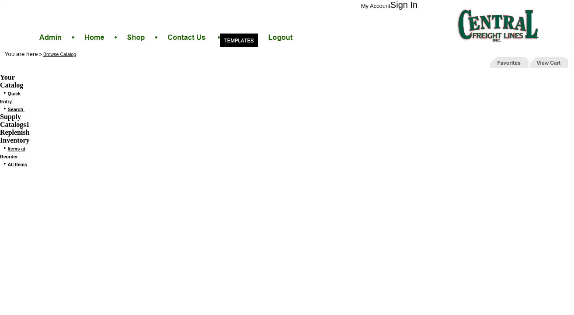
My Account (375, 6)
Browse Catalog (59, 54)
